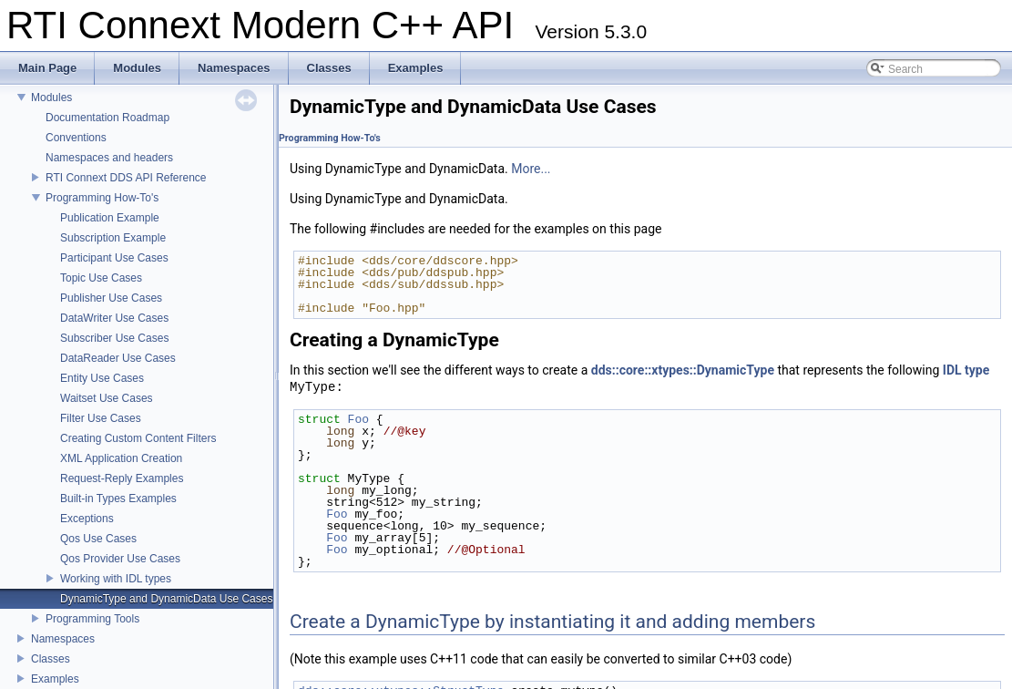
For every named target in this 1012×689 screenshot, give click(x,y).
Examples (55, 679)
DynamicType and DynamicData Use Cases (166, 598)
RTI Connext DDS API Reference (126, 177)
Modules (51, 97)
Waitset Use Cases (106, 398)
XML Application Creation (121, 458)
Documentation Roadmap (107, 117)
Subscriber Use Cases (114, 338)
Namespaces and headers (109, 157)
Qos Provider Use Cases (120, 558)
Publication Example (109, 217)
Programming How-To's (102, 197)
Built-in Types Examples (118, 498)
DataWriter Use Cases (114, 318)
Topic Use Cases (101, 278)
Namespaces (63, 638)
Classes (50, 659)
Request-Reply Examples (121, 478)
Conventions (76, 137)
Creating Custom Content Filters (138, 438)
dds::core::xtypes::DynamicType (682, 370)
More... (530, 168)
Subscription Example (113, 237)
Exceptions (87, 518)
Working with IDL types (115, 578)
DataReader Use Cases (118, 358)
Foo (358, 419)
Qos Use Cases (98, 538)
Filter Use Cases (100, 418)
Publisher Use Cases (111, 298)
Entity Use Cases (102, 378)
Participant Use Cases (114, 258)
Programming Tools (92, 618)
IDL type (966, 370)
